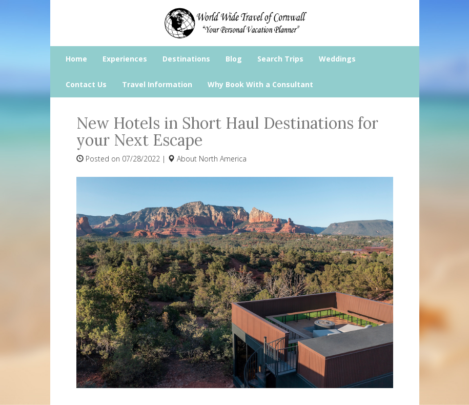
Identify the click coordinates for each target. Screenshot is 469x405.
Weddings (337, 59)
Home (76, 59)
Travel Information (157, 84)
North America (223, 159)
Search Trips (280, 59)
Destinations (186, 59)
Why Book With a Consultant (260, 84)
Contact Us (86, 84)
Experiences (125, 59)
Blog (234, 59)
